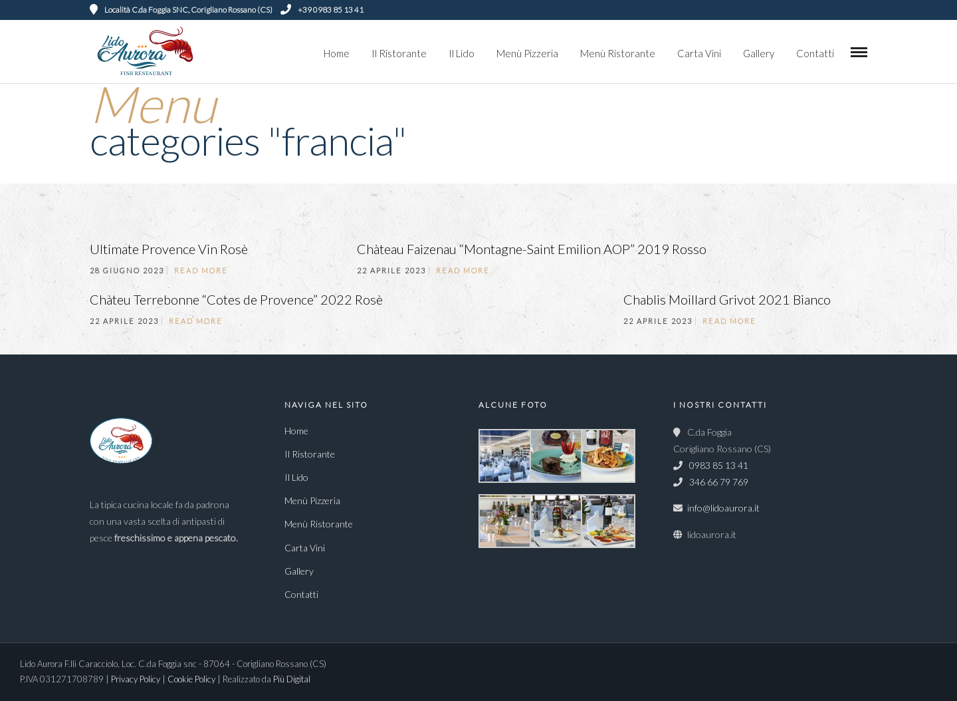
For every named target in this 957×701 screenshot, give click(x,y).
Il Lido (462, 53)
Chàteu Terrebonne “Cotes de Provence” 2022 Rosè (236, 299)
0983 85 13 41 (717, 465)
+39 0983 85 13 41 (322, 10)
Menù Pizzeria (527, 53)
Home (337, 53)
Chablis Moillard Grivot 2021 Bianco (727, 299)
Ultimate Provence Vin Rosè (169, 249)
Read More (201, 270)
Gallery (758, 53)
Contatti (815, 53)
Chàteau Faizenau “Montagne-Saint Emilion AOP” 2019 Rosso (531, 249)
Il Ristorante (399, 53)
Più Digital (291, 679)
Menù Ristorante (617, 53)
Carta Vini (699, 53)
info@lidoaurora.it (723, 507)
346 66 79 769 (717, 482)
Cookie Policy (192, 679)
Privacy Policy (136, 679)
